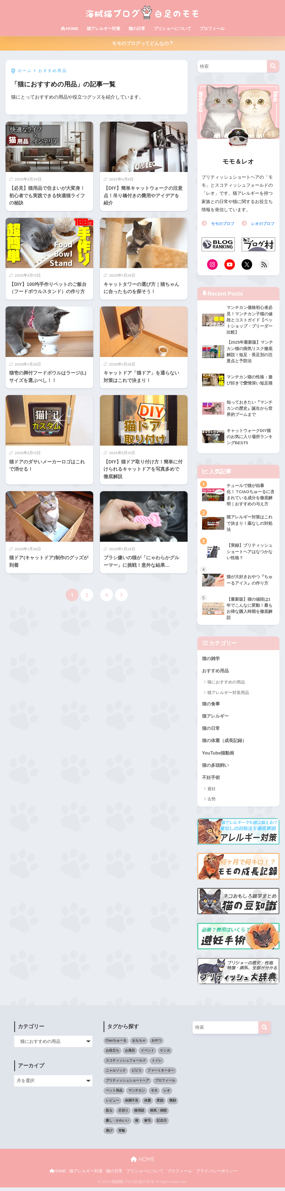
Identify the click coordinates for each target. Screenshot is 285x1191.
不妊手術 (211, 780)
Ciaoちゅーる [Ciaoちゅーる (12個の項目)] (116, 1044)
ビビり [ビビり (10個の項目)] (137, 1074)
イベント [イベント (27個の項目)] (147, 1054)
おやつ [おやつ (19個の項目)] (156, 1044)
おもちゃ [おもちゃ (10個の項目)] (139, 1044)
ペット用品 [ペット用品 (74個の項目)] (114, 1094)
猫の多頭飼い (216, 768)
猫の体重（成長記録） (225, 743)
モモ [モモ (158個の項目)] (154, 1094)
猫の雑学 (211, 660)
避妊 (211, 792)
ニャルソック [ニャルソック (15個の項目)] (116, 1074)
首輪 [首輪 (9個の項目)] (121, 1134)
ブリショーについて (172, 28)
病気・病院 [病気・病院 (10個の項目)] (158, 1114)
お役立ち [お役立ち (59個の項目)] (112, 1054)
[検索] (273, 66)
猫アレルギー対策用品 (228, 695)
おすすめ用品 (216, 673)
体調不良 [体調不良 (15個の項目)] (131, 1104)
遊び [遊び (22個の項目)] (109, 1134)
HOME (69, 28)
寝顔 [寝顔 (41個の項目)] (172, 1104)
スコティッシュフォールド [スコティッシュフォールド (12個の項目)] (126, 1064)
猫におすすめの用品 (226, 684)
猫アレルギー (216, 718)
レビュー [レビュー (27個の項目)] (112, 1104)
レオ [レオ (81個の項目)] (166, 1094)
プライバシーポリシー (217, 1174)
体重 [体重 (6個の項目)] (147, 1104)
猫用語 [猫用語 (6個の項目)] (139, 1114)
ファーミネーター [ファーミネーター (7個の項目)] (161, 1074)
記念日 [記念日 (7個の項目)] (162, 1124)
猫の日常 (137, 28)
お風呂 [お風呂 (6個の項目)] (130, 1054)
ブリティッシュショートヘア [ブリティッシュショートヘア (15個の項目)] (127, 1084)
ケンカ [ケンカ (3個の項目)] (165, 1054)
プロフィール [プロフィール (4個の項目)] (165, 1084)
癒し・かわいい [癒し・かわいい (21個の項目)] (117, 1124)
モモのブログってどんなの (143, 43)
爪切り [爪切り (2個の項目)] (123, 1114)
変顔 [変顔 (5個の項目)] (160, 1104)
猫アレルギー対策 (103, 28)
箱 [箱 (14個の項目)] (136, 1124)
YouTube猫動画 (218, 755)
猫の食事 (211, 706)
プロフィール (212, 28)
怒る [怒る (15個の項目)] (109, 1114)
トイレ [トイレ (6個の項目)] (157, 1064)
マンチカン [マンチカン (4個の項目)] (136, 1094)
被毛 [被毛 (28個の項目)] (147, 1124)
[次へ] (121, 594)
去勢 (211, 802)
